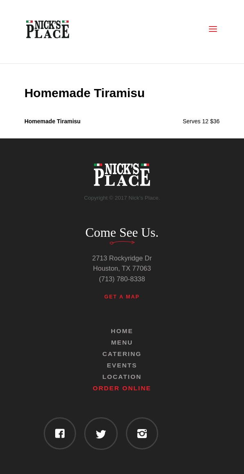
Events (122, 365)
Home (122, 330)
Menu (122, 342)
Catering (122, 353)
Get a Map (122, 297)
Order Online (122, 388)
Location (122, 376)
